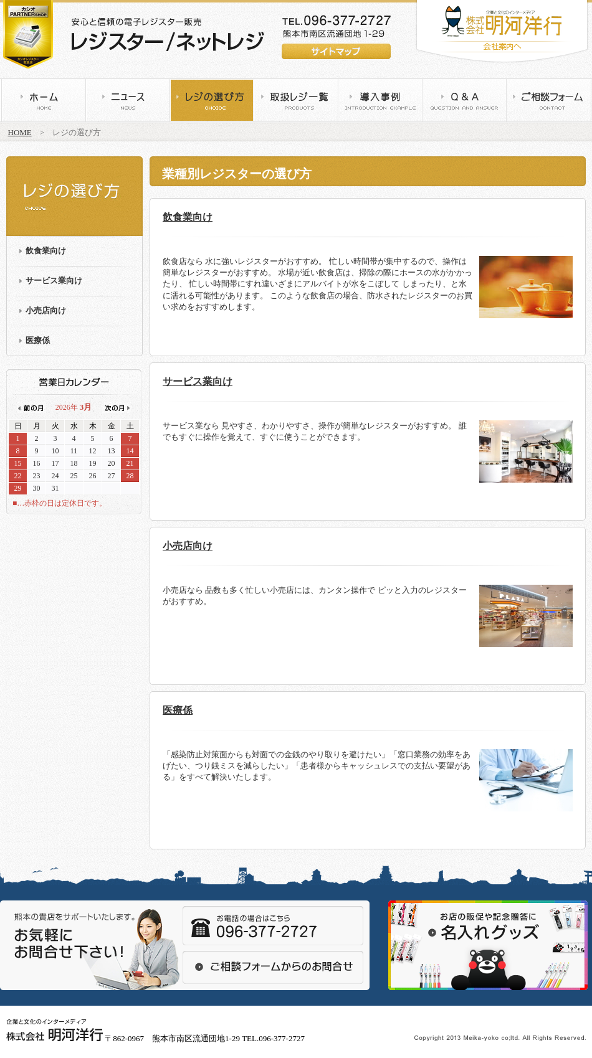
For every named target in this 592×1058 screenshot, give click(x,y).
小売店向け (46, 310)
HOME (20, 132)
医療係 (38, 340)
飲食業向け (46, 250)
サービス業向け (54, 280)
